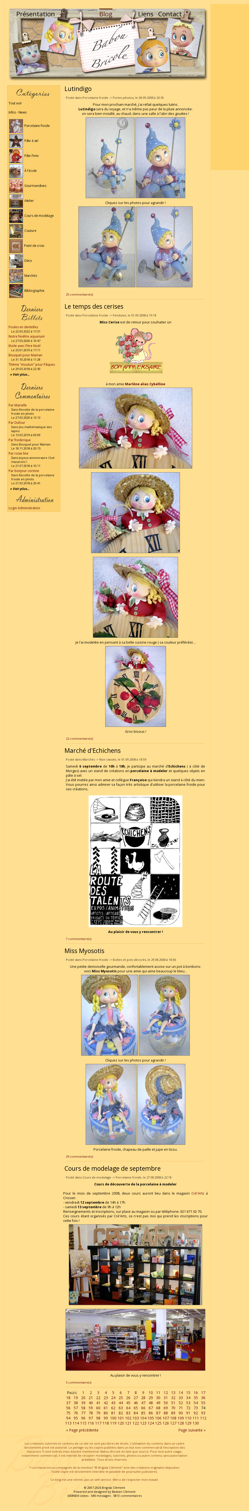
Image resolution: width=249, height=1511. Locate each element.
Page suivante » (192, 1430)
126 (166, 1423)
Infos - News (18, 112)
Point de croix (26, 245)
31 (166, 1397)
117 (98, 1423)
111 (196, 1418)
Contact (170, 13)
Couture (22, 230)
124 (151, 1423)
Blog (105, 13)
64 (128, 1407)
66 (143, 1407)
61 (106, 1407)
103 (136, 1418)
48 (151, 1402)
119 (113, 1423)
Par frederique (20, 440)
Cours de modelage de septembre (113, 1168)
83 (128, 1412)
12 (166, 1392)
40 (91, 1402)
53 (188, 1402)
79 (98, 1412)
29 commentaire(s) (79, 1156)
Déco (20, 260)
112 (203, 1418)
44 (121, 1402)
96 (83, 1418)
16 (196, 1392)
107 (166, 1418)
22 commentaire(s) (79, 738)
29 (151, 1397)
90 (181, 1412)
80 (106, 1412)
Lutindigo (78, 88)
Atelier (21, 200)
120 (121, 1423)
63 (121, 1407)
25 (121, 1397)
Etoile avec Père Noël (24, 345)
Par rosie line (18, 453)
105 (151, 1418)
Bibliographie (26, 290)
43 (113, 1402)
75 (68, 1412)
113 (68, 1423)
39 (83, 1402)
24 (113, 1397)
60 (98, 1407)
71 (181, 1407)
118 (106, 1423)
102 (128, 1418)
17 (203, 1392)
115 (83, 1423)
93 (203, 1412)
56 (68, 1407)
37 (68, 1402)
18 (68, 1397)
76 (76, 1412)
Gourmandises (27, 185)
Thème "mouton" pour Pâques (32, 364)
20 (83, 1397)
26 (128, 1397)
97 (91, 1418)
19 (76, 1397)
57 (76, 1407)
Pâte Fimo (24, 155)
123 (143, 1423)
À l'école (23, 170)
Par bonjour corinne (24, 471)
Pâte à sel (23, 140)
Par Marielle (18, 405)
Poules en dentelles (23, 327)
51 (173, 1402)
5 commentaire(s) (78, 1382)
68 (158, 1407)
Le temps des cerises (94, 306)
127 (173, 1423)
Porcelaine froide (29, 125)
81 (113, 1412)
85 (143, 1412)
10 (151, 1392)
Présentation (35, 13)
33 (181, 1397)
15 (188, 1392)
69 (166, 1407)
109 (181, 1418)
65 (136, 1407)
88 (166, 1412)
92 (196, 1412)
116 (91, 1423)
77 (83, 1412)
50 (166, 1402)
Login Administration (24, 508)
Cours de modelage (31, 215)
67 (151, 1407)
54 (196, 1402)
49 (158, 1402)
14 (181, 1392)
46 (136, 1402)
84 (136, 1412)
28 (143, 1397)
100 (113, 1418)
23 (106, 1397)
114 (76, 1423)
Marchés (23, 275)
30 (158, 1397)
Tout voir (15, 103)
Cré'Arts (197, 1193)
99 (106, 1418)
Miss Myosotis (84, 950)
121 (128, 1423)
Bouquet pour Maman (25, 355)
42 (106, 1402)
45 (128, 1402)
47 (143, 1402)
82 (121, 1412)
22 (98, 1397)
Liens (145, 13)
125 (158, 1423)
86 (151, 1412)
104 (143, 1418)
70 (173, 1407)
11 (158, 1392)
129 (188, 1423)
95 (76, 1418)
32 (173, 1397)
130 (196, 1423)
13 (173, 1392)
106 (158, 1418)
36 (203, 1397)
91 (188, 1412)
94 (68, 1418)
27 (136, 1397)
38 (76, 1402)
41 (98, 1402)
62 (113, 1407)
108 (173, 1418)
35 (196, 1397)
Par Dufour (17, 422)
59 (91, 1407)
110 (188, 1418)
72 (188, 1407)
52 (181, 1402)
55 (203, 1402)
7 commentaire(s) (78, 939)
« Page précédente (82, 1430)
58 (83, 1407)
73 (196, 1407)
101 (121, 1418)
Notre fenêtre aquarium (27, 336)
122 (136, 1423)
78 (91, 1412)
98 (98, 1418)
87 (158, 1412)
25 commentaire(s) (79, 294)
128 (181, 1423)
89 (173, 1412)
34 (188, 1397)
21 (91, 1397)
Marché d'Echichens (93, 750)
